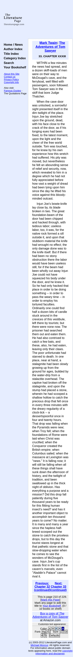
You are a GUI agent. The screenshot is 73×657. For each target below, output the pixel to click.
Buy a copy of (50, 615)
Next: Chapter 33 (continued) (58, 587)
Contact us (9, 76)
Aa (43, 631)
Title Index (10, 53)
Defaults (54, 635)
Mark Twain (48, 43)
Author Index (12, 49)
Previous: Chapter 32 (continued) (42, 587)
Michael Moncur (39, 645)
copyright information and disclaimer (54, 652)
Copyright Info (11, 82)
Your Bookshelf (14, 67)
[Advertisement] (50, 19)
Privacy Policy (11, 79)
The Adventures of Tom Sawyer (50, 47)
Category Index (14, 58)
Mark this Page (50, 599)
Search (8, 62)
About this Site (11, 73)
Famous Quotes (12, 90)
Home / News (12, 44)
